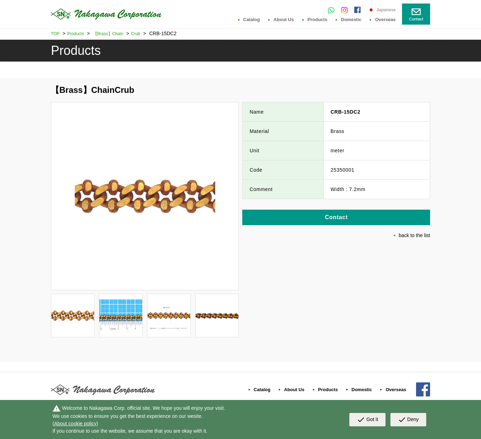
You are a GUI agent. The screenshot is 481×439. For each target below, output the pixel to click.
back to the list (414, 235)
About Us (284, 19)
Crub (135, 33)
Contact (336, 217)
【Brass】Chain (108, 33)
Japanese (386, 9)
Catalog (251, 19)
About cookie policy (75, 423)
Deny (408, 419)
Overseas (385, 19)
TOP (55, 33)
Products (317, 19)
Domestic (351, 19)
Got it (367, 419)
